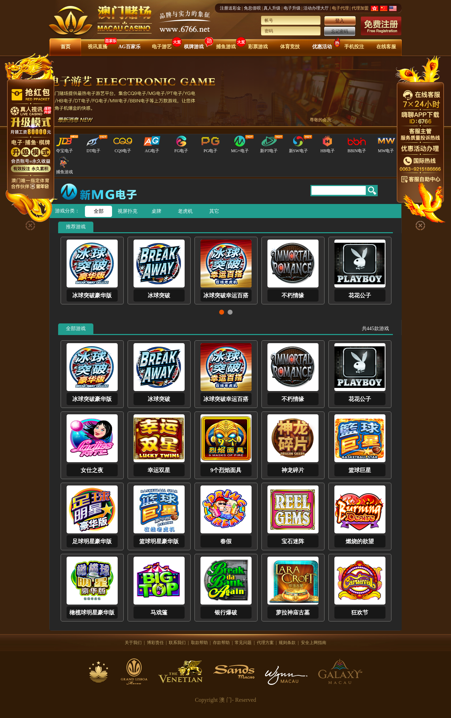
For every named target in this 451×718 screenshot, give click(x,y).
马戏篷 (158, 612)
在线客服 (386, 46)
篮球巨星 (359, 470)
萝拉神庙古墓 (293, 612)
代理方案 (265, 642)
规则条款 (287, 642)
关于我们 (133, 642)
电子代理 (340, 8)
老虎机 (185, 211)
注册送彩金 (230, 8)
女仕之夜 (92, 470)
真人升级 (272, 8)
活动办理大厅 (316, 8)
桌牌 (156, 211)
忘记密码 (339, 31)
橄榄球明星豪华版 (92, 612)
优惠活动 (322, 46)
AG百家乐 (129, 46)
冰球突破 (159, 295)
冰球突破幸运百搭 (225, 295)
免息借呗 (252, 8)
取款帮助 (199, 642)
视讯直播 (97, 46)
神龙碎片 (293, 470)
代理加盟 (360, 8)
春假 (225, 541)
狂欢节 (359, 612)
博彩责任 (155, 642)
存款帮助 (221, 642)
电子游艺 (162, 46)
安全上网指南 (313, 642)
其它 (214, 211)
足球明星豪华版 (92, 541)
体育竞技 (290, 46)
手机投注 (354, 46)
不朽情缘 (293, 295)
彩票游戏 (258, 46)
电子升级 (292, 8)
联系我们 (177, 642)
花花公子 (359, 295)
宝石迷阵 (293, 541)
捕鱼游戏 (226, 46)
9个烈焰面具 (225, 470)
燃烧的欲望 (360, 541)
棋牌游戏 (194, 46)
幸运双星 (159, 470)
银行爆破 (226, 612)
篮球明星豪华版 (159, 541)
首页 (65, 46)
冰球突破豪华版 (92, 295)
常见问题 (243, 642)
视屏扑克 (127, 211)
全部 (99, 211)
